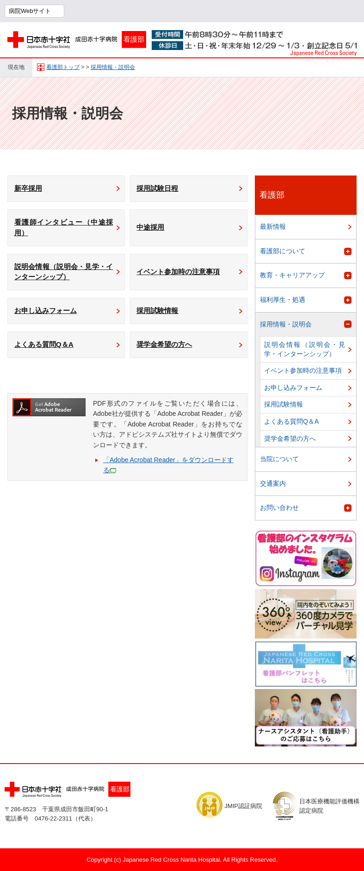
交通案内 (273, 483)
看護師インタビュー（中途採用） (63, 230)
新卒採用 (30, 189)
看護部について (282, 251)
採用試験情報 (160, 318)
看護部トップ (63, 67)
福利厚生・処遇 (282, 299)
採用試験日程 (160, 189)
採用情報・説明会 (113, 67)
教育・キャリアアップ (292, 275)
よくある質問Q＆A (46, 353)
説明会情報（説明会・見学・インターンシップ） (63, 277)
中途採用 (152, 230)
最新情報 (273, 226)
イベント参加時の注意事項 (182, 277)
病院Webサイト (30, 10)
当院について (279, 459)
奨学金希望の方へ (167, 353)
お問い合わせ (279, 507)
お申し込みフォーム (48, 318)
